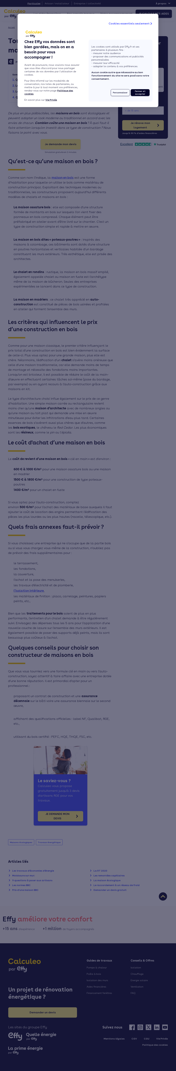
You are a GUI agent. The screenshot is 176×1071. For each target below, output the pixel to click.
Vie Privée (51, 99)
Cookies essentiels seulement (131, 23)
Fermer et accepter (140, 92)
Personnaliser (120, 92)
